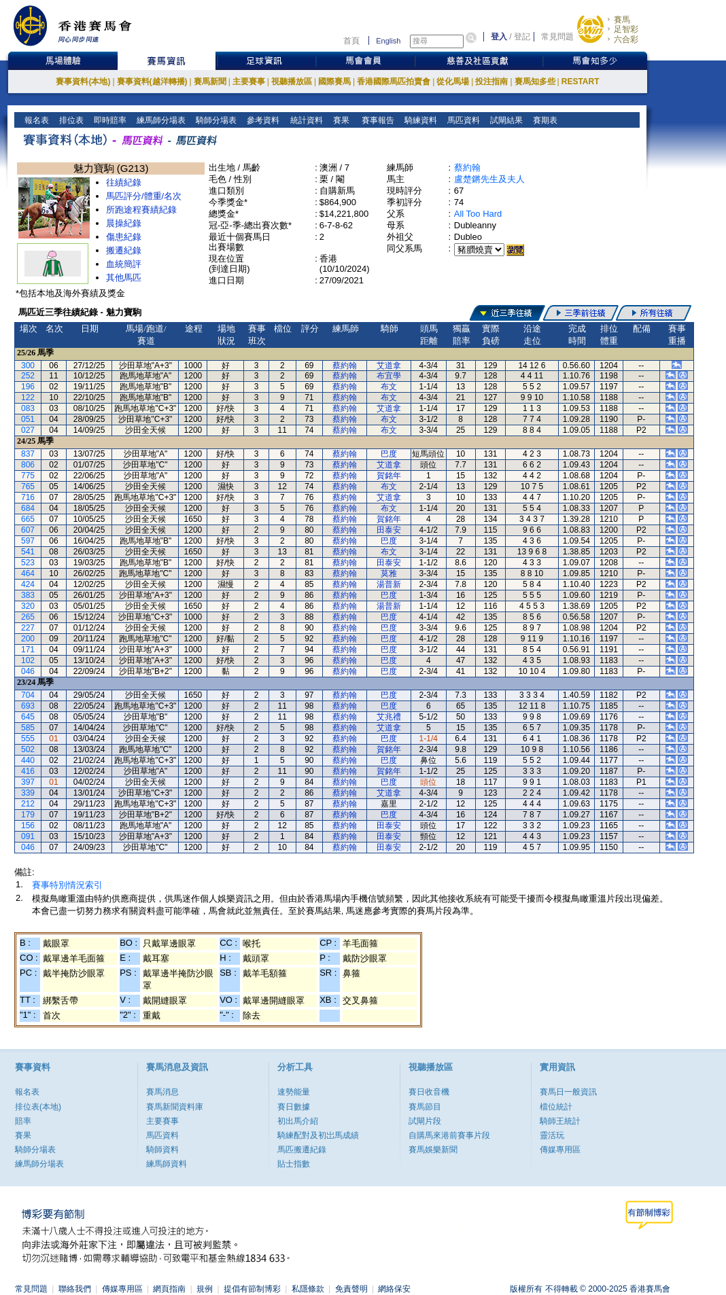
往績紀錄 (123, 182)
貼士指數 (293, 1164)
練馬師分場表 (160, 120)
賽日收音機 (429, 1092)
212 (28, 804)
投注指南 (491, 81)
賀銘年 (389, 475)
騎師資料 (162, 1149)
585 (28, 727)
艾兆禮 (389, 717)
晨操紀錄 (123, 223)
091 (28, 836)
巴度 (389, 454)
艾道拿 (389, 365)
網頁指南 (169, 1289)
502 (28, 749)
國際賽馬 (334, 81)
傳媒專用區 (560, 1149)
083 (28, 408)
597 (28, 541)
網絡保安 (394, 1289)
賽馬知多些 (535, 81)
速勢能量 (293, 1092)
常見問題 (557, 36)
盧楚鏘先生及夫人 (489, 179)
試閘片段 (425, 1121)
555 (28, 738)
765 (28, 486)
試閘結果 (505, 120)
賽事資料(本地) (83, 81)
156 (28, 825)
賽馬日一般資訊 (568, 1092)
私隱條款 (308, 1289)
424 (28, 584)
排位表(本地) (38, 1107)
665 (28, 519)
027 (28, 430)
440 (28, 760)
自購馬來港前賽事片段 (449, 1135)
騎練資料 (419, 120)
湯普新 (389, 584)
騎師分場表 (215, 120)
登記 (522, 36)
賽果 (339, 120)
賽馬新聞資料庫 (174, 1107)
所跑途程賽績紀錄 (141, 210)
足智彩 (626, 29)
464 (28, 573)
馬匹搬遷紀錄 (301, 1149)
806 (28, 464)
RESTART (580, 81)
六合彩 (626, 39)
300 (28, 365)
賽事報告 (375, 120)
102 (28, 660)
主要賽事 (248, 81)
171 (28, 649)
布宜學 (389, 375)
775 (28, 475)
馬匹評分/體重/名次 (144, 196)
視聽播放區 (291, 81)
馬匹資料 (462, 120)
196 (28, 386)
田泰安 (389, 530)
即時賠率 (109, 120)
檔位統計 (556, 1107)
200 (28, 638)
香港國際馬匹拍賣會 (393, 81)
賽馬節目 (425, 1107)
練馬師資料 (166, 1164)
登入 (499, 36)
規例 (204, 1289)
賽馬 (622, 19)
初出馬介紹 (297, 1121)
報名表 (35, 120)
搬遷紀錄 (123, 250)
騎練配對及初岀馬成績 (318, 1135)
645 (28, 717)
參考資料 (262, 120)
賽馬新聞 (210, 81)
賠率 (23, 1121)
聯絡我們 (74, 1289)
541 (28, 551)
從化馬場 (452, 81)
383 (28, 595)
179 (28, 814)
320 (28, 606)
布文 (389, 386)
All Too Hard (478, 214)
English (388, 41)
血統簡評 (123, 264)
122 (28, 397)
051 (28, 419)
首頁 (351, 41)
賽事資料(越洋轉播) (152, 81)
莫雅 (389, 573)
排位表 (70, 120)
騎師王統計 (560, 1121)
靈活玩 (552, 1135)
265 (28, 617)
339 (28, 793)
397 (28, 782)
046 (28, 671)
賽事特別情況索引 (67, 885)
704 (28, 695)
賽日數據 (293, 1107)
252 (28, 375)
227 (28, 628)
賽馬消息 (162, 1092)
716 (28, 497)
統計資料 (305, 120)
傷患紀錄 (123, 237)
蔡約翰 (467, 167)
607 (28, 530)
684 (28, 508)
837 (28, 454)
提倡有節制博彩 (252, 1289)
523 (28, 562)
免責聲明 (351, 1289)
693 (28, 706)
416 (28, 771)
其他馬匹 (123, 277)
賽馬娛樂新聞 (433, 1149)
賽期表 (544, 120)
